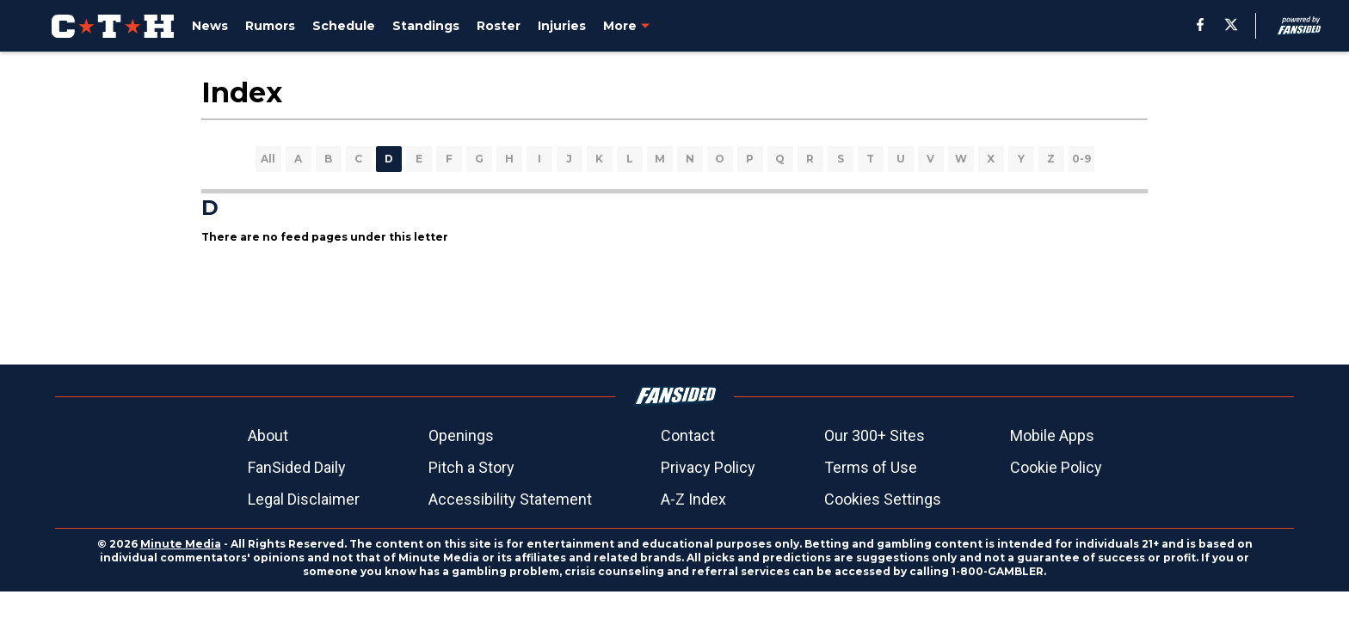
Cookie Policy (1056, 467)
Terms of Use (870, 467)
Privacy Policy (708, 467)
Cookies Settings (882, 499)
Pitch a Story (471, 467)
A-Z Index (693, 499)
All (268, 158)
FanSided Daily (297, 467)
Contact (688, 435)
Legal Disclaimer (304, 499)
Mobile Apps (1052, 435)
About (268, 435)
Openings (461, 435)
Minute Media (180, 543)
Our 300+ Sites (874, 435)
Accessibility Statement (510, 499)
